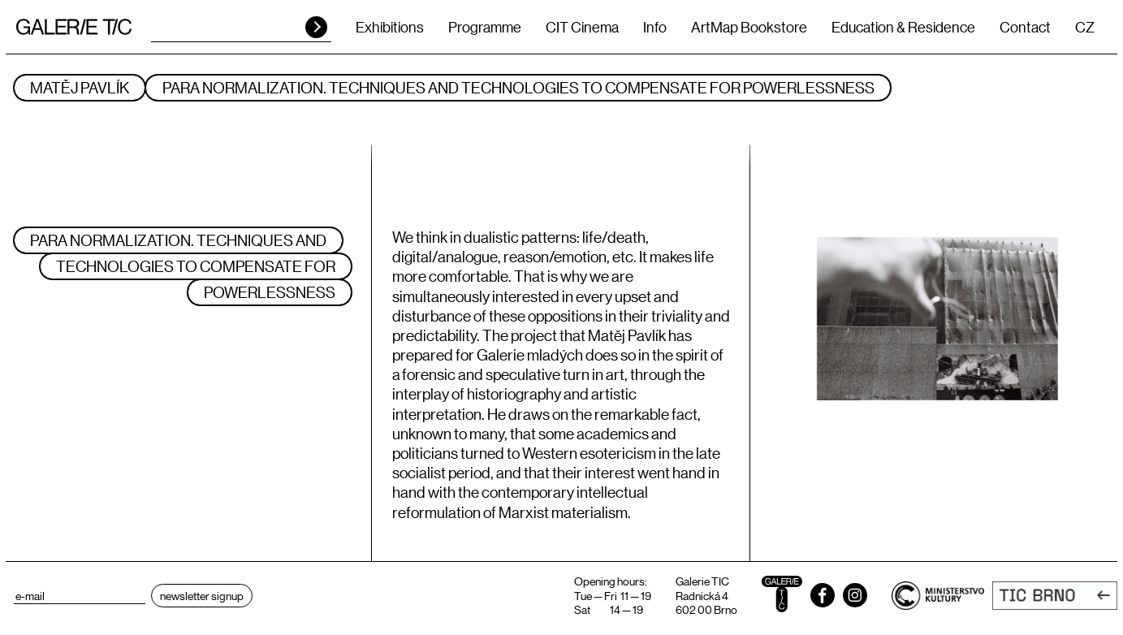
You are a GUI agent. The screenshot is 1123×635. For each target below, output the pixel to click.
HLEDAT (316, 27)
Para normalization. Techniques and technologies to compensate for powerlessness (518, 87)
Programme (484, 27)
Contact (1025, 27)
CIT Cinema (582, 27)
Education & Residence (903, 27)
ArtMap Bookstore (749, 27)
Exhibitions (390, 27)
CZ (1085, 27)
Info (655, 27)
